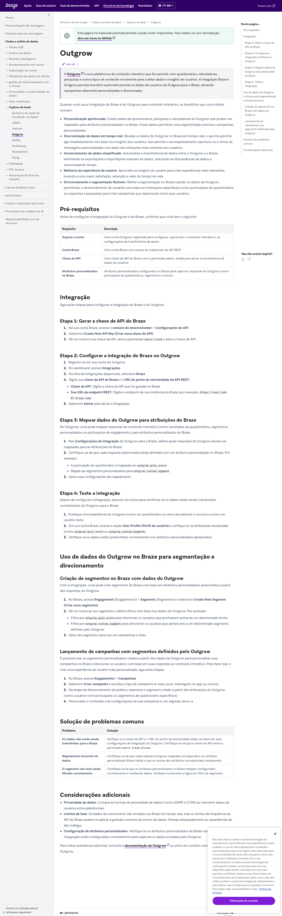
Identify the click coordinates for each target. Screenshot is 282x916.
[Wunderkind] (20, 152)
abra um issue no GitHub (95, 38)
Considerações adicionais (258, 150)
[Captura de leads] (20, 107)
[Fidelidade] (16, 164)
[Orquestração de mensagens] (24, 34)
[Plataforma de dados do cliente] (29, 76)
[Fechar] (275, 834)
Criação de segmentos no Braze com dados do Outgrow (259, 110)
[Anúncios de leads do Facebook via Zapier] (26, 115)
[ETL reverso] (16, 170)
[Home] (10, 18)
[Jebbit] (16, 123)
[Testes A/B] (16, 47)
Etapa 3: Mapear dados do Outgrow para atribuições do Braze (260, 71)
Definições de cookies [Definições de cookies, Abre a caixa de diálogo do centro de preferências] (244, 900)
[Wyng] (15, 158)
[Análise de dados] (20, 53)
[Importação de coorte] (23, 71)
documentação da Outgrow (145, 845)
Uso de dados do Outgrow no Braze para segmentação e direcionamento (259, 96)
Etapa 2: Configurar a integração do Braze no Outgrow (258, 57)
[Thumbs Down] (250, 260)
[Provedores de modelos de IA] (25, 211)
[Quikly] (16, 140)
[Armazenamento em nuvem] (26, 65)
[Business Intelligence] (22, 59)
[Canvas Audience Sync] (20, 188)
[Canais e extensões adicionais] (25, 203)
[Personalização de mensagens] (25, 26)
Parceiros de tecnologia (73, 22)
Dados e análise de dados (107, 22)
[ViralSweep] (19, 146)
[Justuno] (17, 129)
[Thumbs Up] (243, 260)
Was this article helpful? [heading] (256, 254)
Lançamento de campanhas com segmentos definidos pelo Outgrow (260, 127)
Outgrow (73, 74)
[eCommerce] (13, 196)
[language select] (168, 6)
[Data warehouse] (19, 102)
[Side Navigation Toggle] (48, 15)
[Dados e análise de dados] (22, 42)
